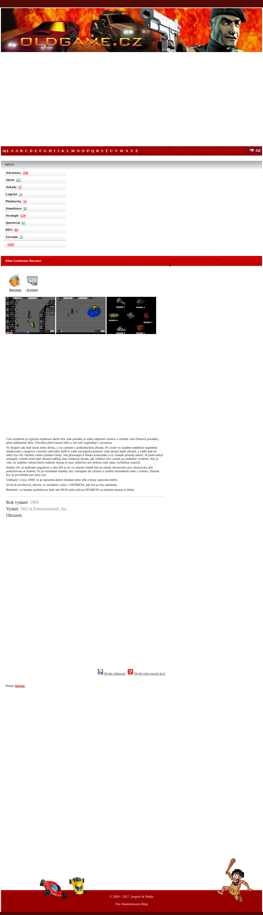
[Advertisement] (131, 99)
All (5, 151)
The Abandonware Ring (131, 904)
